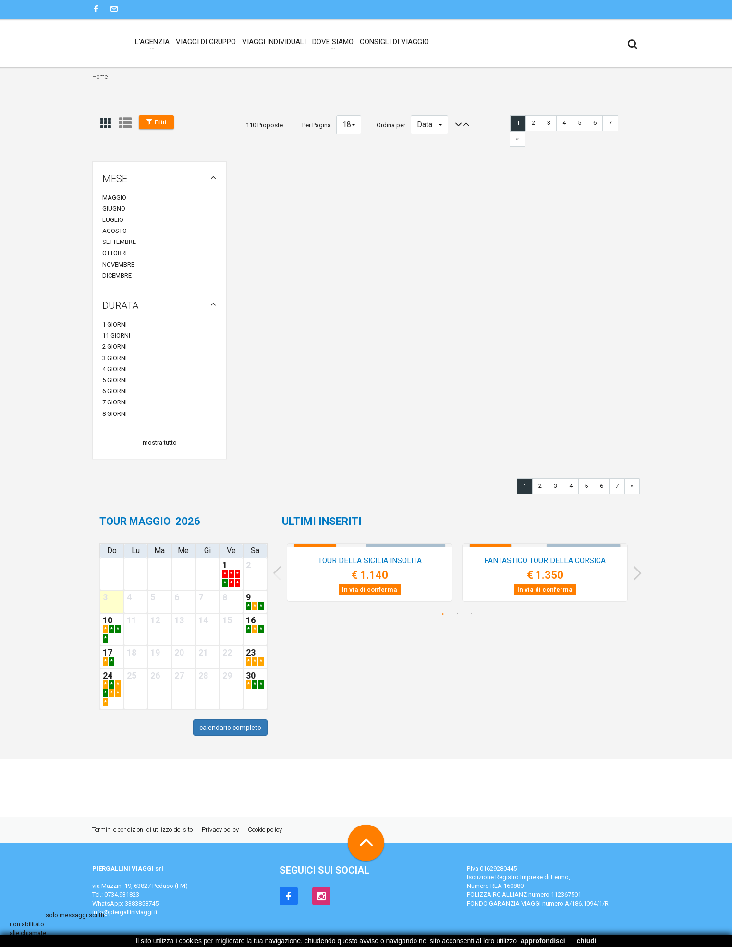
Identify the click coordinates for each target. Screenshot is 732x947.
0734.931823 (121, 894)
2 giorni (114, 346)
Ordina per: (392, 125)
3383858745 (142, 903)
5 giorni (114, 380)
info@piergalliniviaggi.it (125, 912)
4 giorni (114, 369)
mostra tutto (160, 442)
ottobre (115, 252)
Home (100, 76)
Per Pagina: (317, 125)
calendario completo (230, 727)
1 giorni (114, 324)
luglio (112, 219)
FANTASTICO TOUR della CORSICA (545, 561)
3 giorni (114, 358)
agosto (114, 230)
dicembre (117, 275)
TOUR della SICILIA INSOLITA (370, 561)
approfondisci (543, 941)
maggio (114, 197)
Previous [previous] (273, 573)
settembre (119, 241)
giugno (113, 208)
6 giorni (114, 391)
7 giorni (114, 402)
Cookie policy (265, 829)
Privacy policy (220, 829)
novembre (118, 264)
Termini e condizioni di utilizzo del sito (142, 829)
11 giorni (116, 335)
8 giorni (114, 413)
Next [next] (640, 573)
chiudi (587, 941)
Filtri (156, 122)
